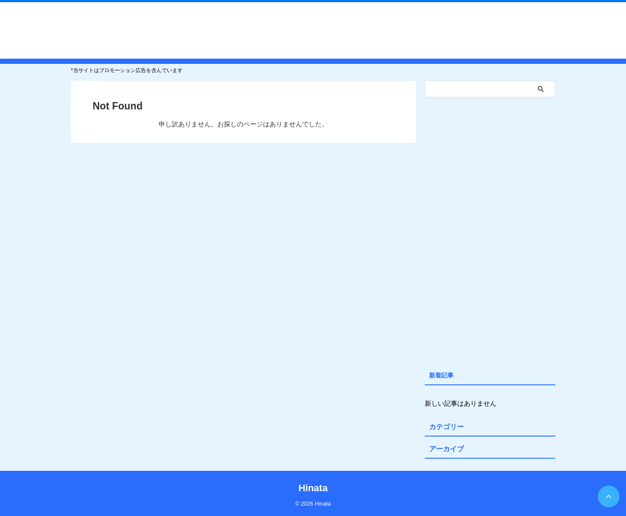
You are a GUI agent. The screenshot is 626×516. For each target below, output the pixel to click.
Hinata (313, 29)
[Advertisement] (490, 232)
